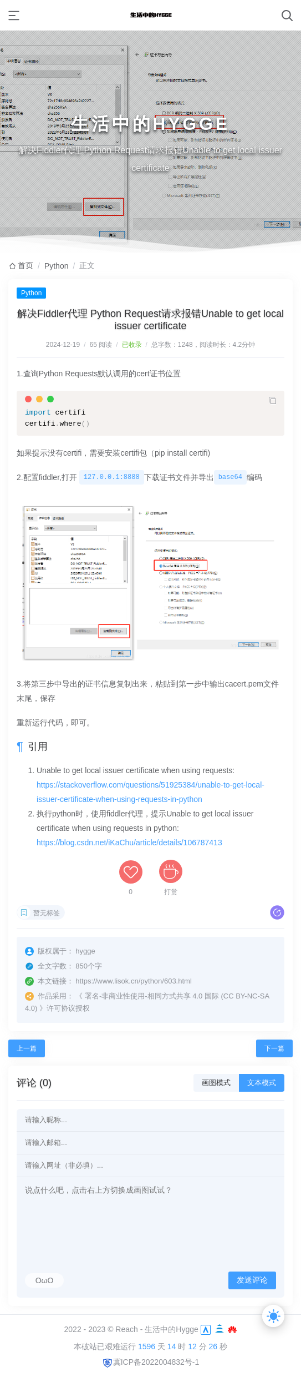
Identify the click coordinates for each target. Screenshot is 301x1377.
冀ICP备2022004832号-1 (151, 1362)
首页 (25, 265)
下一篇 (274, 1048)
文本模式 (261, 1082)
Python (56, 265)
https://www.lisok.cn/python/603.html (133, 981)
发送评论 (252, 1279)
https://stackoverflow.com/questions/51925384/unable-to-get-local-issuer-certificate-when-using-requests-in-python (150, 792)
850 (81, 966)
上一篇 (27, 1048)
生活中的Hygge (171, 1328)
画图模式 (216, 1082)
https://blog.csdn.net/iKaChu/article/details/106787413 (129, 842)
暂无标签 (46, 913)
